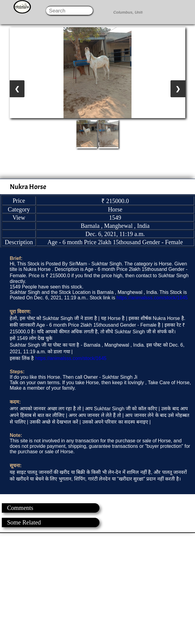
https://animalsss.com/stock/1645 (152, 297)
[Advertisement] (97, 575)
